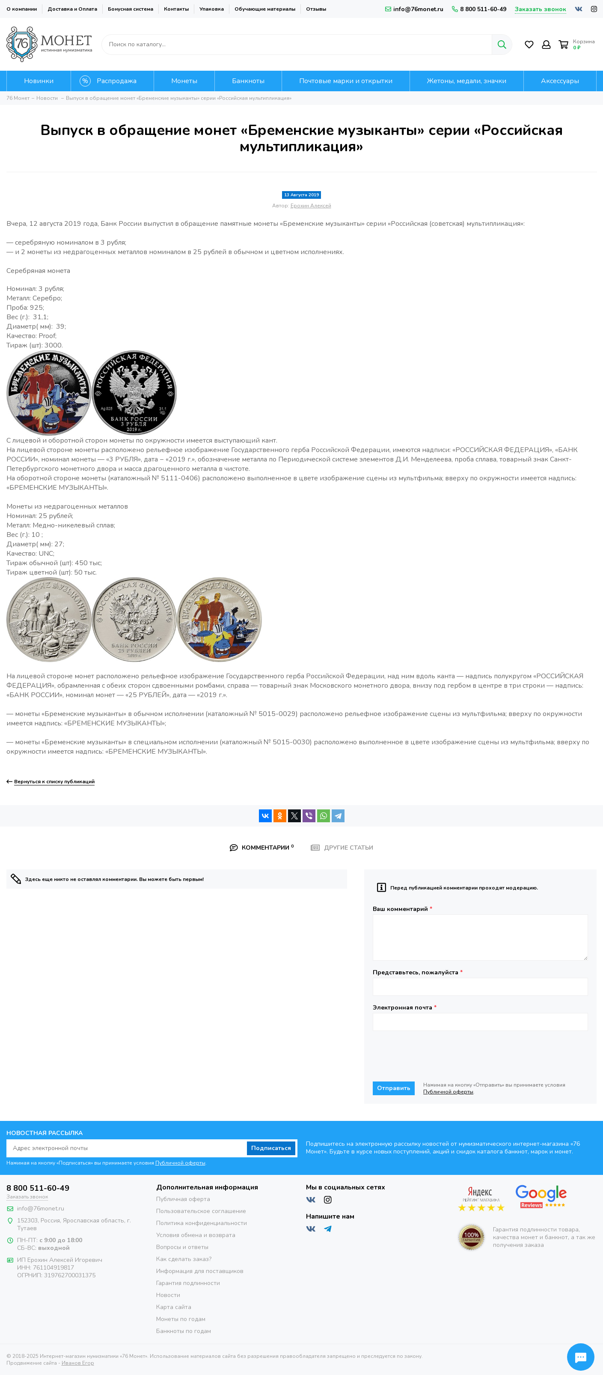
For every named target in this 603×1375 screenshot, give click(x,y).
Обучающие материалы (265, 9)
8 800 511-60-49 (479, 9)
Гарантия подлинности (188, 1283)
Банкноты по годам (183, 1331)
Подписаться (271, 1148)
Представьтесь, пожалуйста (418, 972)
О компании (21, 9)
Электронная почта (405, 1007)
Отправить (393, 1088)
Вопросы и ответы (182, 1247)
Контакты (176, 9)
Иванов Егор (78, 1363)
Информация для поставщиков (200, 1271)
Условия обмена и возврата (195, 1235)
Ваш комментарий (402, 909)
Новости (168, 1295)
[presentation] (438, 1056)
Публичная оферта (183, 1199)
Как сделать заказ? (183, 1259)
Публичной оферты (448, 1091)
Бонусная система (130, 9)
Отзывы (316, 9)
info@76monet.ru (414, 9)
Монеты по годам (180, 1319)
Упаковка (211, 9)
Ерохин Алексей (311, 205)
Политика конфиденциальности (201, 1223)
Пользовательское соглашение (201, 1211)
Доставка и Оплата (72, 9)
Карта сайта (173, 1307)
